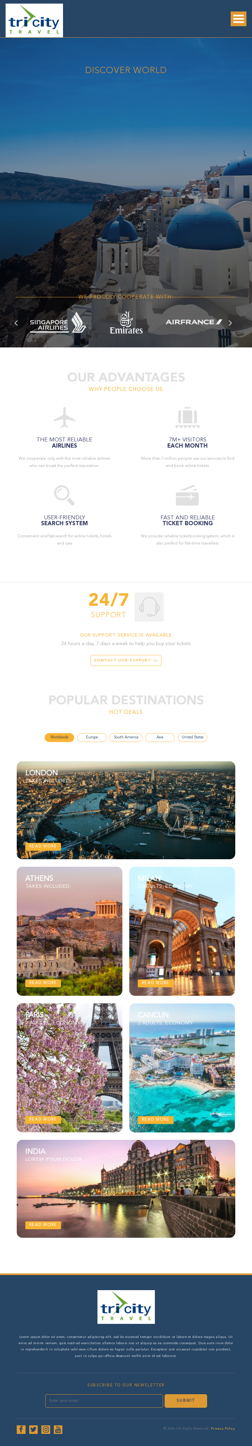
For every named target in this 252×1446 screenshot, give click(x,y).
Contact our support (122, 660)
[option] (58, 322)
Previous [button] (23, 328)
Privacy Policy (223, 1429)
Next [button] (233, 328)
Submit (186, 1401)
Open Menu (238, 18)
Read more (43, 846)
